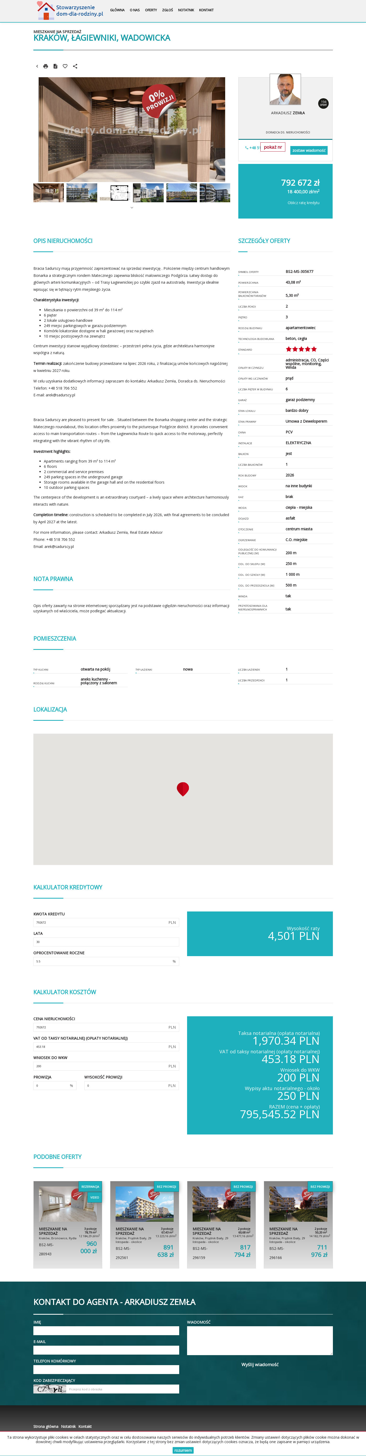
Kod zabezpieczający (54, 1380)
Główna (117, 10)
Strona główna (45, 1426)
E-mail (39, 1341)
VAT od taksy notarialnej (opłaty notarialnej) (80, 1038)
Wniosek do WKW (50, 1057)
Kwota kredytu (49, 913)
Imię (37, 1322)
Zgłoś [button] (167, 10)
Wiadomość (198, 1322)
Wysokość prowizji (103, 1077)
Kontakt (206, 10)
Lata (38, 933)
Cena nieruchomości (54, 1018)
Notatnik (186, 10)
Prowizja (42, 1077)
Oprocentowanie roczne (58, 952)
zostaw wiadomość (309, 150)
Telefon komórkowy (54, 1361)
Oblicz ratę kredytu (303, 202)
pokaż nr (273, 147)
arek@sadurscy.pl (60, 394)
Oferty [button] (151, 10)
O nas (135, 10)
